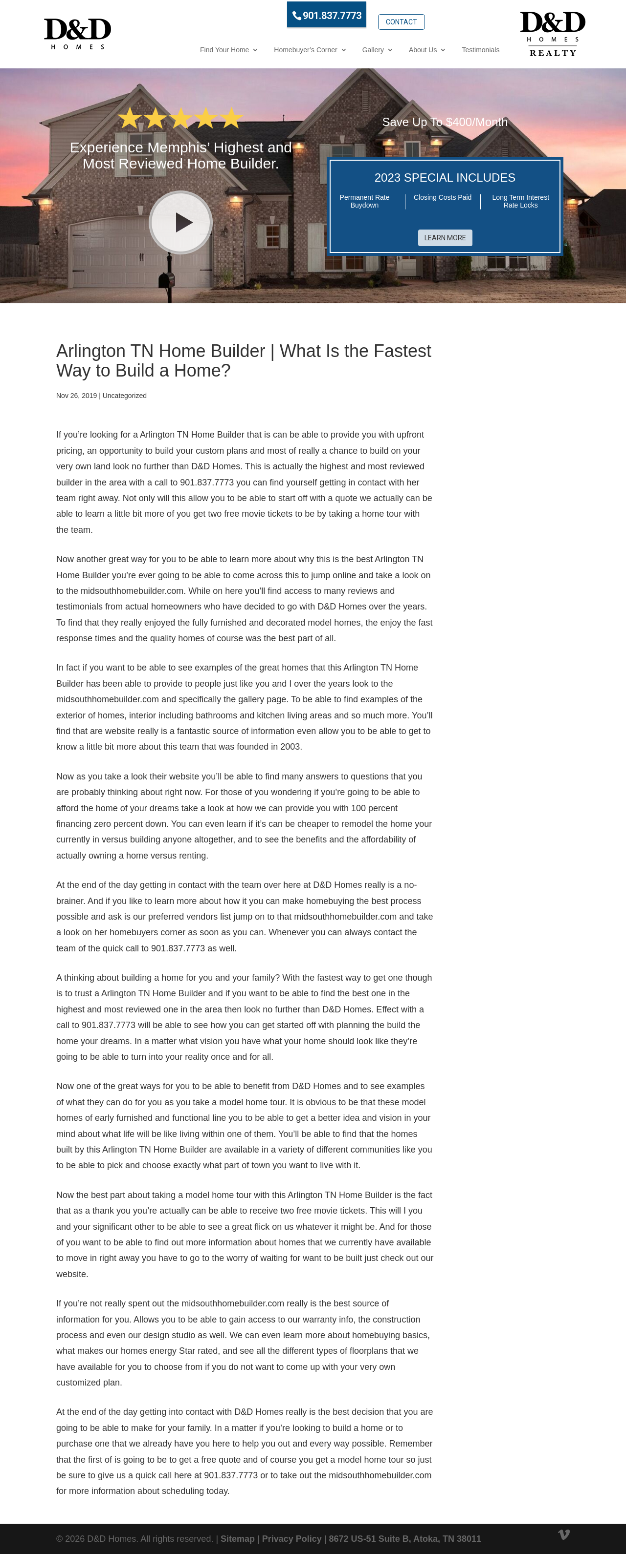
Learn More (445, 233)
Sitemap (238, 1533)
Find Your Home (184, 48)
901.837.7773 (292, 14)
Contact (361, 13)
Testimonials (441, 48)
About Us (383, 48)
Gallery (333, 48)
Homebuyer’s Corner (265, 48)
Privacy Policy (292, 1533)
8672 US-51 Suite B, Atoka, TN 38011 (405, 1533)
